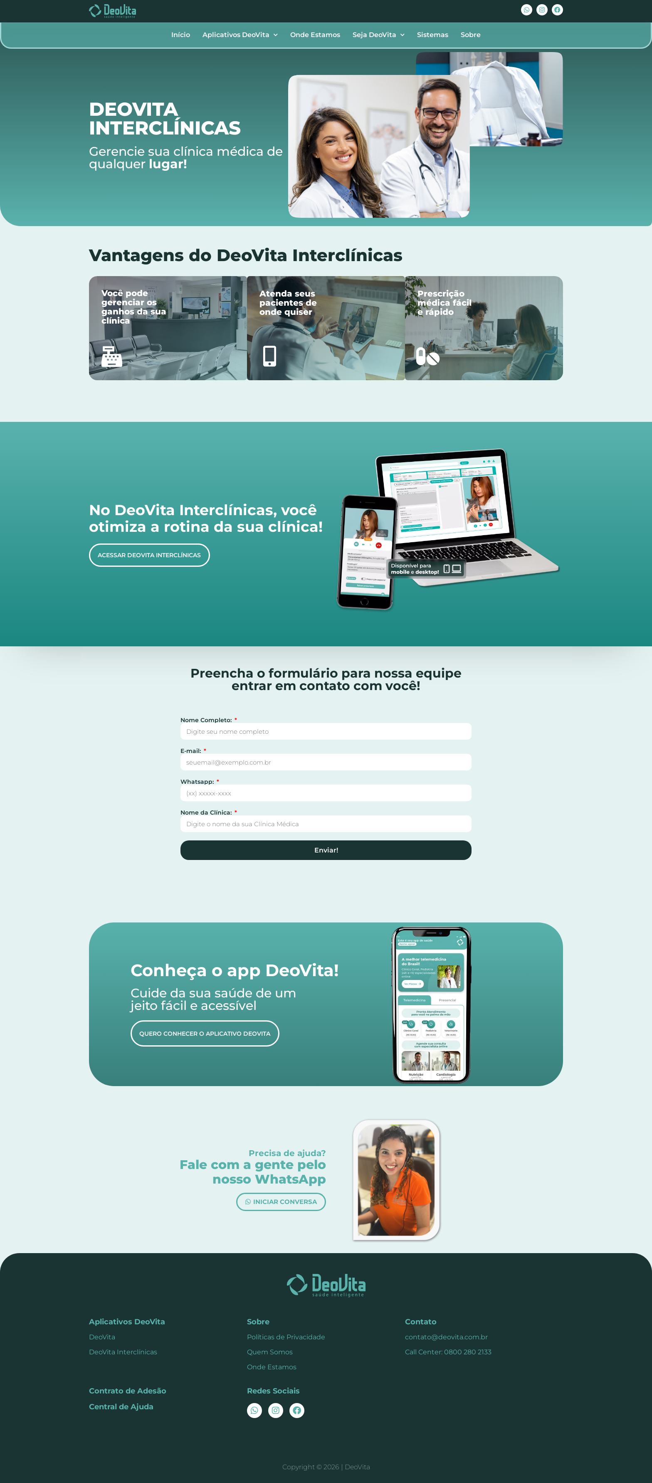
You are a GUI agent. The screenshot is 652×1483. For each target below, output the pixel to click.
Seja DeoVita (379, 34)
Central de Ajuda (121, 1406)
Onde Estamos (315, 35)
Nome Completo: (206, 720)
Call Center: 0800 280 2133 (448, 1352)
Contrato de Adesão (127, 1391)
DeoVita (102, 1337)
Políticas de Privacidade (286, 1337)
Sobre (471, 35)
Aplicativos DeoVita (240, 34)
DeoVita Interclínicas (123, 1352)
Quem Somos (270, 1352)
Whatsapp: (197, 782)
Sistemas (432, 35)
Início (180, 35)
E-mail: (191, 751)
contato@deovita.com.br (446, 1337)
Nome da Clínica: (206, 812)
